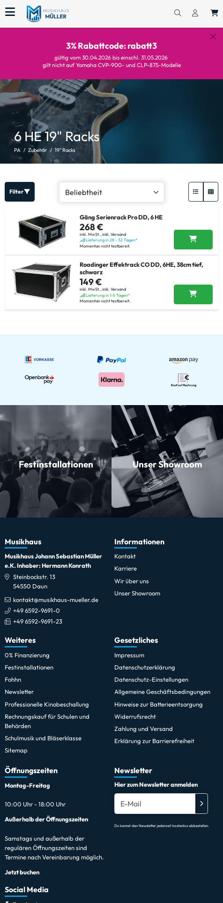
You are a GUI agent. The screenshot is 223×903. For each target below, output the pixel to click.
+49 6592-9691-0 (36, 603)
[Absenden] (201, 796)
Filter (19, 184)
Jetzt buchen (22, 865)
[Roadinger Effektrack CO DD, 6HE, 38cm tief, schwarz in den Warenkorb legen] (193, 287)
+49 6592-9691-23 (37, 614)
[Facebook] (26, 897)
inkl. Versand (114, 226)
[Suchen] (177, 13)
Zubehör (37, 143)
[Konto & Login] (195, 13)
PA (17, 143)
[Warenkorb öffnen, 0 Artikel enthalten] (214, 13)
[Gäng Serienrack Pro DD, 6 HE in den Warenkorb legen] (193, 232)
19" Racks (65, 143)
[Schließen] (213, 36)
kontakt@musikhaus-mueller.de (55, 592)
